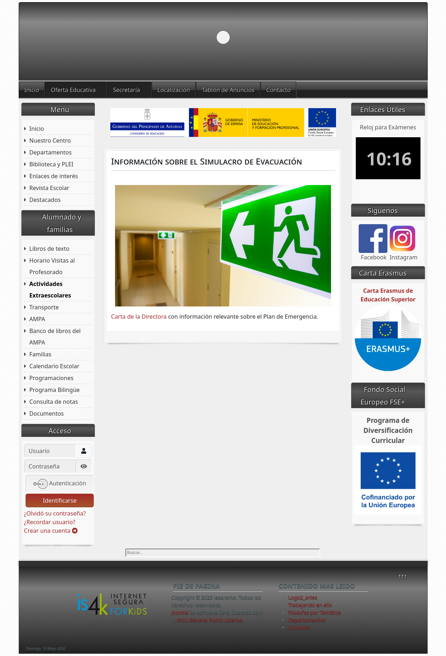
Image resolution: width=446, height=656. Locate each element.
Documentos (46, 413)
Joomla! (180, 612)
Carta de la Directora (138, 316)
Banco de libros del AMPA (55, 336)
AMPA (37, 319)
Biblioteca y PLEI (51, 164)
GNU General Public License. (210, 619)
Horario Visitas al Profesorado (52, 266)
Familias (40, 354)
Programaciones (51, 378)
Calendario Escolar (54, 366)
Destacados (45, 200)
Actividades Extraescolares (50, 289)
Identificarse (60, 500)
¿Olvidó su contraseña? (55, 513)
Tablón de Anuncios (228, 90)
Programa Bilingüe (54, 390)
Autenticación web (59, 484)
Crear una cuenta (51, 531)
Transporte (44, 307)
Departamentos (50, 152)
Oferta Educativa (73, 90)
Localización (173, 90)
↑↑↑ (402, 576)
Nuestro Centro (50, 140)
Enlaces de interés (53, 176)
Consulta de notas (53, 402)
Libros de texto (49, 249)
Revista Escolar (49, 188)
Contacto (278, 90)
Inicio (31, 90)
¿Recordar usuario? (49, 522)
